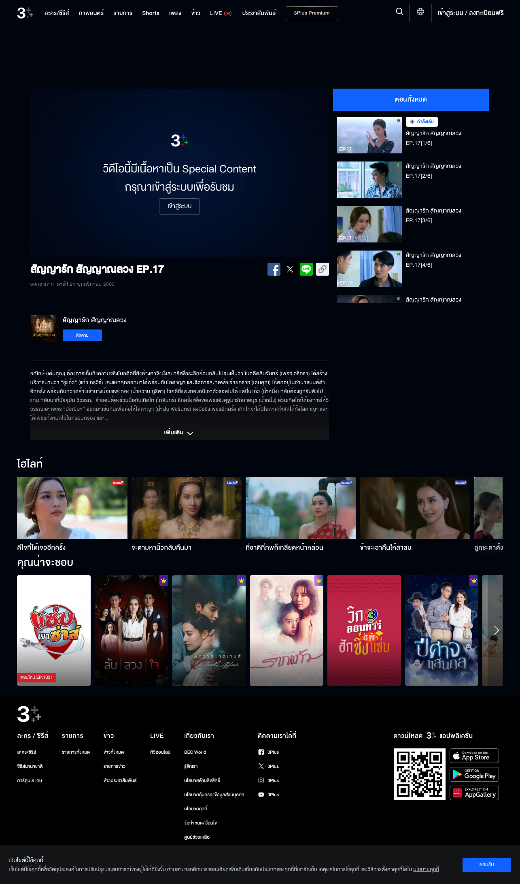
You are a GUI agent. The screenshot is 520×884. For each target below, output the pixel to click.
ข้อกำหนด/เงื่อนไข (200, 823)
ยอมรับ (486, 865)
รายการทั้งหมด (76, 752)
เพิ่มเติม (179, 433)
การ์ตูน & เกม (29, 780)
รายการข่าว (114, 766)
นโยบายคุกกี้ (195, 809)
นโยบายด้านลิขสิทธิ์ (202, 780)
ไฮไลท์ (29, 465)
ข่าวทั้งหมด (114, 752)
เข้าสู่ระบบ (179, 206)
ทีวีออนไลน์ (160, 752)
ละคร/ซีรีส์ (26, 752)
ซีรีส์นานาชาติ (30, 766)
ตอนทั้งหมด (411, 99)
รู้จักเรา (190, 766)
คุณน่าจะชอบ (45, 563)
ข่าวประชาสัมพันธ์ (120, 780)
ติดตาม (82, 335)
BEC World (195, 752)
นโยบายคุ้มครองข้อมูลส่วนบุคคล (214, 795)
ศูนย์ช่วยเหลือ (197, 837)
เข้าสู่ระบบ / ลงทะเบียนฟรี (471, 13)
